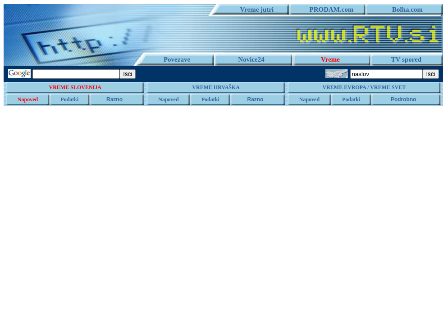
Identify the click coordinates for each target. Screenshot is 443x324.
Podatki (69, 99)
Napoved (28, 99)
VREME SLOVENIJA (75, 87)
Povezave (177, 59)
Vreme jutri (253, 9)
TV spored (406, 59)
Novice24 (251, 59)
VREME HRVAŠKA (216, 87)
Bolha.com (404, 9)
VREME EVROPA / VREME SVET (364, 87)
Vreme (330, 59)
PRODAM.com (328, 9)
